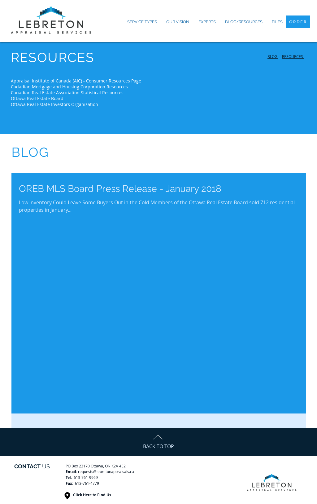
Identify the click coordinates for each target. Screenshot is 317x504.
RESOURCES (293, 56)
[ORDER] (298, 21)
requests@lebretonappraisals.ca (106, 471)
